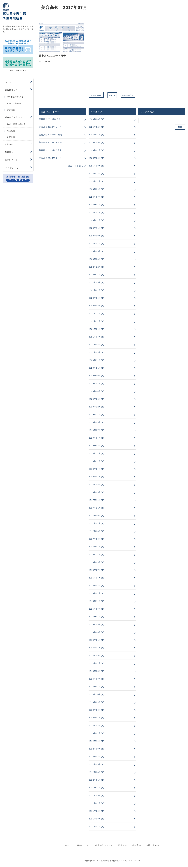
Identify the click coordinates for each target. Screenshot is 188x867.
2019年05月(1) (96, 438)
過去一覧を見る (75, 166)
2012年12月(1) (96, 741)
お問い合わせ (11, 160)
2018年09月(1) (96, 469)
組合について (11, 90)
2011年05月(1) (96, 811)
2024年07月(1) (96, 197)
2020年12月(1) (96, 360)
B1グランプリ (12, 168)
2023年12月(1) (96, 220)
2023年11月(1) (96, 228)
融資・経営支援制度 (16, 124)
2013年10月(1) (96, 694)
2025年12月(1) (96, 127)
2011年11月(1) (96, 788)
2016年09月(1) (96, 562)
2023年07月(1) (96, 243)
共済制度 (11, 131)
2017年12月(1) (96, 500)
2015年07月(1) (96, 617)
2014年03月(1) (96, 679)
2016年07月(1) (96, 570)
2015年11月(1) (96, 601)
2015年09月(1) (96, 609)
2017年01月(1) (96, 547)
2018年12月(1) (96, 453)
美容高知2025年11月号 (50, 135)
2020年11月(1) (96, 368)
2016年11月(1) (96, 554)
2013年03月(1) (96, 725)
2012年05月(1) (96, 764)
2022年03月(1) (96, 306)
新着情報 (122, 845)
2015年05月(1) (96, 624)
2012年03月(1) (96, 772)
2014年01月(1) (96, 686)
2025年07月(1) (96, 150)
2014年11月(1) (96, 648)
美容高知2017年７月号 (52, 55)
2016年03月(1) (96, 585)
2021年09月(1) (96, 329)
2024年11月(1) (96, 181)
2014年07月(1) (96, 663)
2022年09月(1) (96, 282)
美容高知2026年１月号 (50, 127)
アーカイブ (96, 112)
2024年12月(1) (96, 173)
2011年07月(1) (96, 803)
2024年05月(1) (96, 205)
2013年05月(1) (96, 718)
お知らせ (9, 144)
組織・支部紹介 (14, 103)
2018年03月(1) (96, 492)
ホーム (8, 82)
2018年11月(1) (96, 461)
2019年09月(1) (96, 422)
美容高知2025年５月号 (50, 158)
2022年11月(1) (96, 274)
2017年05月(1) (96, 531)
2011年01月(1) (96, 826)
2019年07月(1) (96, 430)
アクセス (11, 110)
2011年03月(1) (96, 819)
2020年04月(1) (96, 391)
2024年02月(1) (96, 212)
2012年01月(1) (96, 780)
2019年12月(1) (96, 407)
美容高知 (9, 152)
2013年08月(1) (96, 710)
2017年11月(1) (96, 508)
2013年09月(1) (96, 702)
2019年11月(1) (96, 414)
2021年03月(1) (96, 352)
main (112, 95)
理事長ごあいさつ (15, 97)
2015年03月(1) (96, 632)
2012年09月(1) (96, 749)
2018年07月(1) (96, 477)
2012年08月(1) (96, 756)
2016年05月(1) (96, 578)
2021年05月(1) (96, 344)
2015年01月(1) (96, 640)
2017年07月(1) (96, 523)
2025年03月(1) (96, 166)
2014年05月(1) (96, 671)
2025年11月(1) (96, 135)
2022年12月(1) (96, 267)
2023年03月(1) (96, 259)
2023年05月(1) (96, 251)
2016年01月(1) (96, 593)
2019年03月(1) (96, 446)
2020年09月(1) (96, 376)
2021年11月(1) (96, 321)
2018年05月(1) (96, 484)
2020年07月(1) (96, 383)
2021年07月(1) (96, 337)
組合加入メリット (13, 117)
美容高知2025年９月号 (50, 142)
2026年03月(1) (96, 119)
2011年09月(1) (96, 795)
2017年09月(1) (96, 515)
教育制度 (11, 137)
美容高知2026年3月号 (50, 119)
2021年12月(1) (96, 313)
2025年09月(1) (96, 142)
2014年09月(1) (96, 655)
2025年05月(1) (96, 158)
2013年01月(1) (96, 733)
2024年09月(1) (96, 189)
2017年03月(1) (96, 539)
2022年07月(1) (96, 290)
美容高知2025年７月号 (50, 150)
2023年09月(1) (96, 236)
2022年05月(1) (96, 298)
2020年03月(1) (96, 399)
